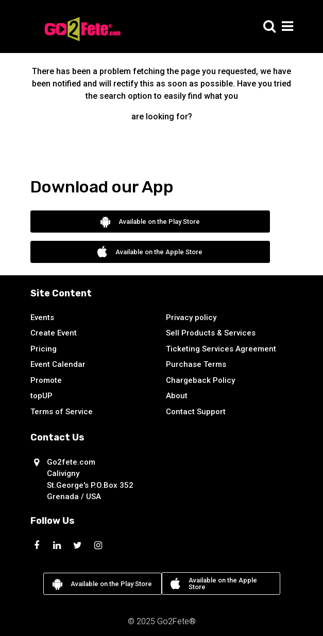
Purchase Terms (196, 364)
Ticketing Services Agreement (221, 349)
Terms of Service (61, 411)
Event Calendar (58, 364)
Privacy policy (191, 317)
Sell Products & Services (211, 333)
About (177, 395)
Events (42, 317)
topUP (41, 395)
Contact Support (196, 411)
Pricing (43, 349)
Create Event (53, 333)
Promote (46, 380)
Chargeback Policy (200, 380)
